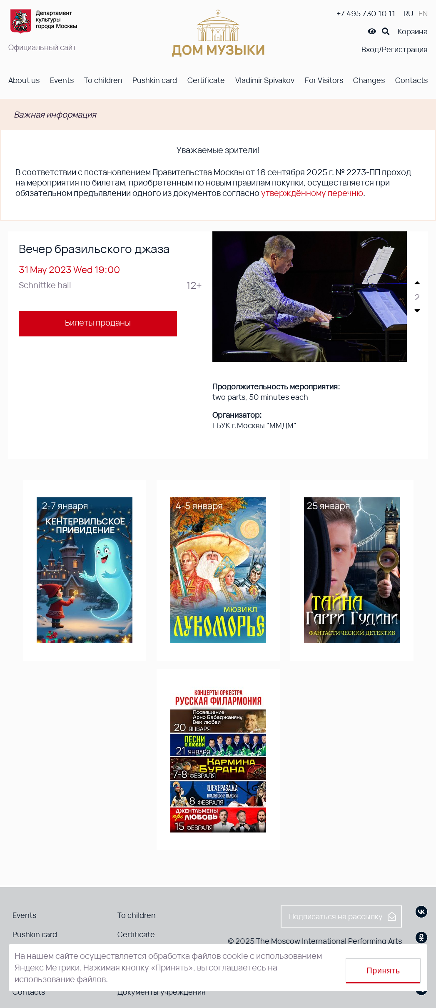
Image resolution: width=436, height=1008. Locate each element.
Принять (383, 970)
